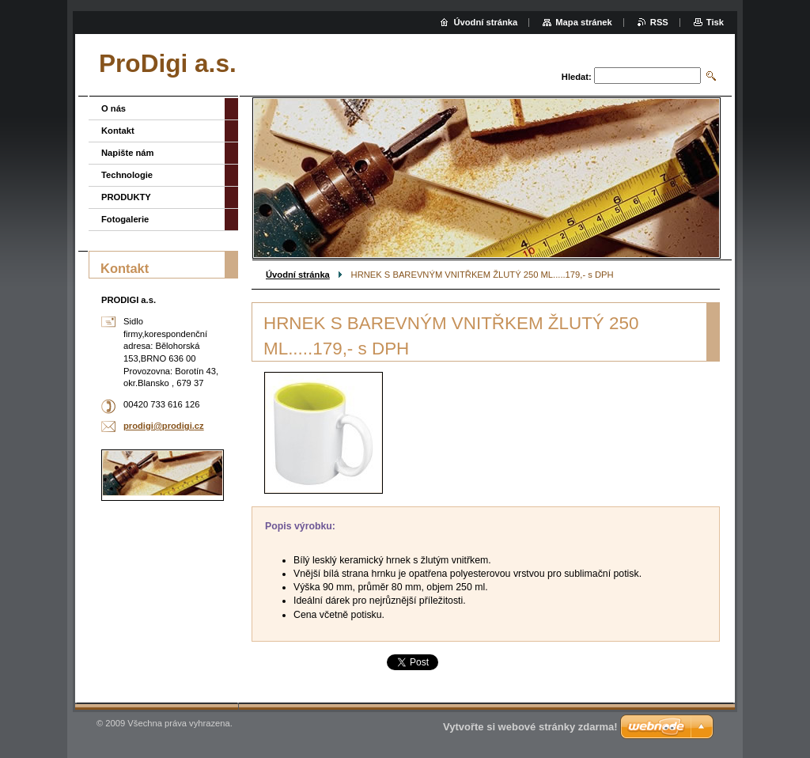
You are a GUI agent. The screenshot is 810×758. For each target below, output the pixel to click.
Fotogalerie (125, 219)
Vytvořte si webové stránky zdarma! (530, 727)
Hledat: (577, 76)
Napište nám (127, 152)
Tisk (715, 22)
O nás (113, 108)
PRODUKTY (126, 197)
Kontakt (117, 130)
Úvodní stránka (298, 274)
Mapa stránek (583, 22)
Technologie (127, 175)
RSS (659, 22)
